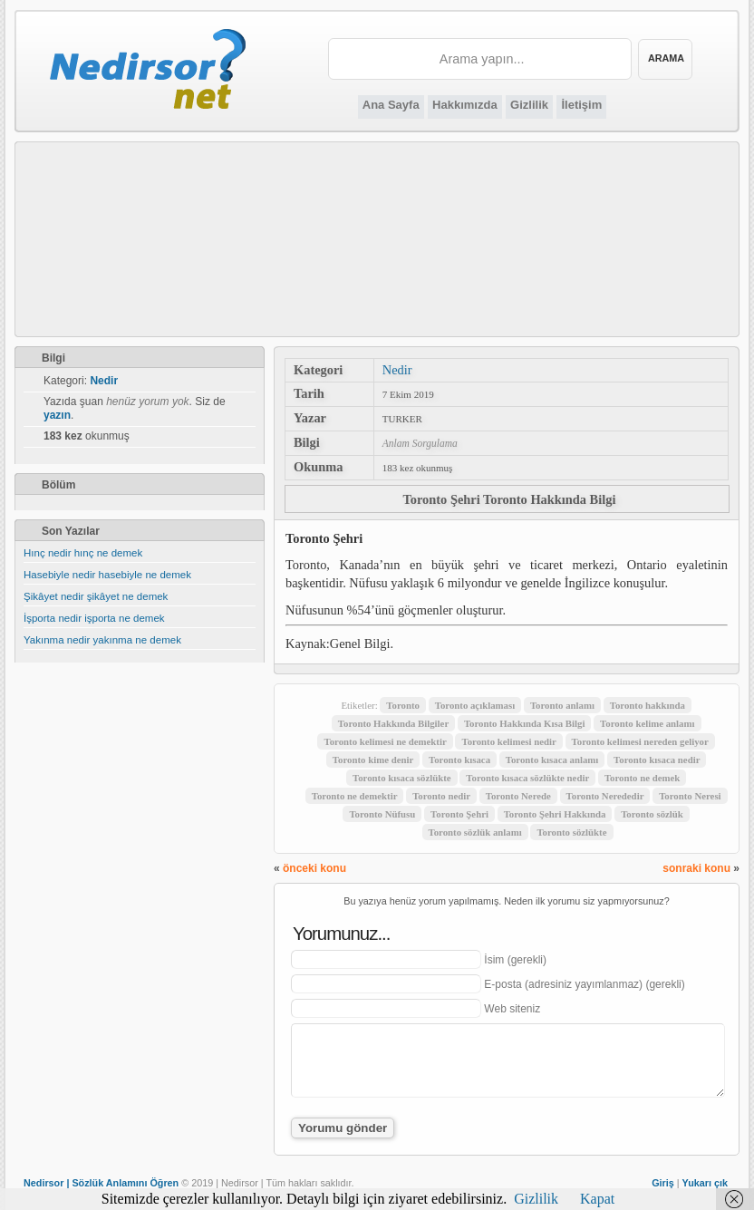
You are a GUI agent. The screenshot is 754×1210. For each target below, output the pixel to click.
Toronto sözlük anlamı (475, 832)
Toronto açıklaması (475, 705)
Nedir (397, 370)
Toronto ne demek (642, 777)
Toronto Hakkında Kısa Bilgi (524, 723)
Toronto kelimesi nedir (508, 741)
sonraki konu (696, 868)
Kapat (597, 1198)
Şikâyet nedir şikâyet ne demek (96, 596)
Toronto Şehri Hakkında (555, 813)
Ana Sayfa (391, 104)
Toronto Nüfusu (382, 813)
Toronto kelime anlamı (647, 723)
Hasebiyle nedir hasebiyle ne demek (107, 574)
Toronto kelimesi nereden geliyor (640, 741)
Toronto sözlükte (571, 832)
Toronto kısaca (459, 759)
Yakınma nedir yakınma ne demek (102, 639)
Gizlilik (529, 104)
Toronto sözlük (652, 813)
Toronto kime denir (373, 759)
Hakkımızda (465, 104)
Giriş (663, 1182)
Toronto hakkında (647, 705)
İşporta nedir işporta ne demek (94, 618)
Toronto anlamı (562, 705)
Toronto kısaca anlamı (552, 759)
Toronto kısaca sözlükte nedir (527, 777)
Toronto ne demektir (355, 795)
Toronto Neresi (689, 795)
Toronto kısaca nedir (657, 759)
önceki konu (314, 868)
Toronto (403, 705)
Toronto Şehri (459, 813)
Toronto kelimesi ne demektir (385, 741)
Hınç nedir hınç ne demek (83, 552)
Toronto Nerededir (605, 795)
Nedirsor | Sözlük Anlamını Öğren (101, 1182)
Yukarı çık (705, 1182)
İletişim (581, 104)
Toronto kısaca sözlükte (402, 777)
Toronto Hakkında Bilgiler (393, 723)
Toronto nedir (441, 795)
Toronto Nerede (518, 795)
